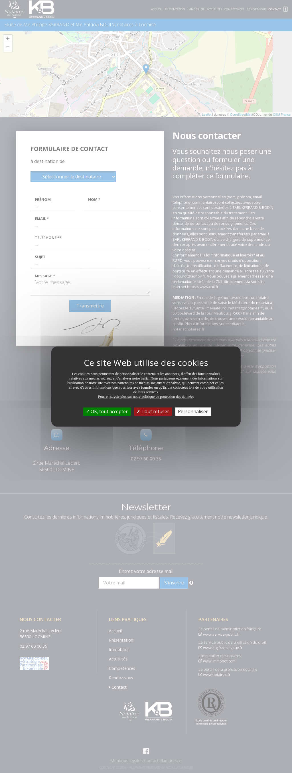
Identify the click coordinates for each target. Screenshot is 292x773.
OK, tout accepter (107, 411)
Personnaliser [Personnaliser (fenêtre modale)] (193, 411)
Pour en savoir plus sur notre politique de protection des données (146, 396)
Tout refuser (153, 411)
